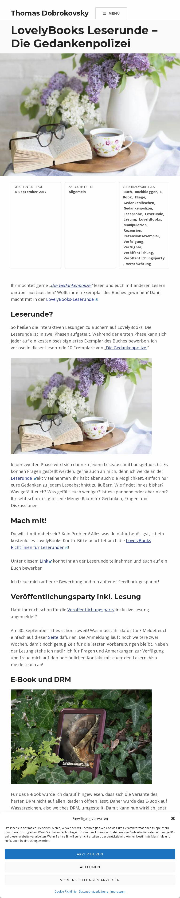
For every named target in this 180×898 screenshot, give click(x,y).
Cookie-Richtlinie (66, 892)
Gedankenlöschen (139, 202)
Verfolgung (133, 241)
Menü (114, 13)
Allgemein (77, 191)
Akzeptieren (90, 854)
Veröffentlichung (138, 252)
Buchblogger (146, 191)
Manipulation (135, 224)
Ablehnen (90, 867)
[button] (173, 818)
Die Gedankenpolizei (71, 285)
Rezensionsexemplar (141, 236)
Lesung (130, 219)
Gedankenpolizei (138, 208)
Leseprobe (133, 213)
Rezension (132, 230)
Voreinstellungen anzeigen (90, 880)
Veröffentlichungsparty (90, 609)
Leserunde (154, 213)
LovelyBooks (150, 219)
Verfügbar (132, 247)
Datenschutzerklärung (93, 892)
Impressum (117, 892)
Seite (53, 637)
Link (46, 561)
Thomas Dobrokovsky (50, 13)
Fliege (140, 197)
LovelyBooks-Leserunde (71, 299)
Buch (128, 191)
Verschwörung (138, 263)
